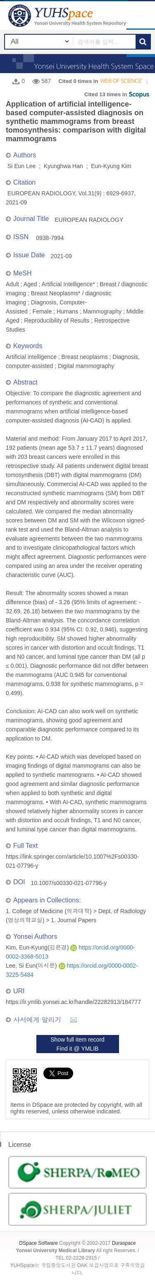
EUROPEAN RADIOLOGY (89, 219)
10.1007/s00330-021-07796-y (69, 883)
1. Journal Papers (73, 920)
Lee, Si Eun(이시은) (32, 965)
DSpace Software (38, 1243)
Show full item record (77, 1039)
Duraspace (124, 1243)
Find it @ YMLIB (78, 1048)
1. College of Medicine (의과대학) (49, 911)
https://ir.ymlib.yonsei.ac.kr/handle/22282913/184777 (73, 1002)
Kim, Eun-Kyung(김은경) (38, 947)
